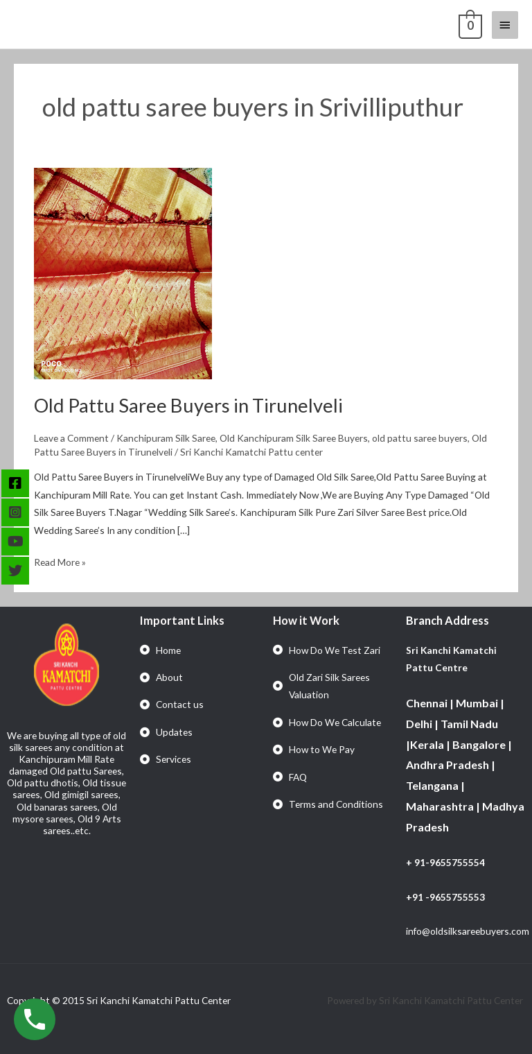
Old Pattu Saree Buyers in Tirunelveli (188, 405)
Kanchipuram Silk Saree (165, 438)
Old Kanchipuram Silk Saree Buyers (294, 438)
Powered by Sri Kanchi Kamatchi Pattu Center (426, 1000)
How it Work (306, 620)
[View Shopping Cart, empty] (469, 24)
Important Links (182, 620)
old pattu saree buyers (420, 438)
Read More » (60, 560)
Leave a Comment (71, 438)
